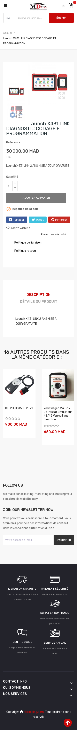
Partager (18, 219)
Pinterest (61, 219)
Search (61, 18)
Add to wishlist (18, 228)
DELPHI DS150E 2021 (19, 408)
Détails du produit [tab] (38, 301)
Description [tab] (38, 294)
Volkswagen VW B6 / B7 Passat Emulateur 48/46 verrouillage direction (58, 413)
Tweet (40, 219)
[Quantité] (9, 186)
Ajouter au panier (36, 197)
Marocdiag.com (34, 712)
